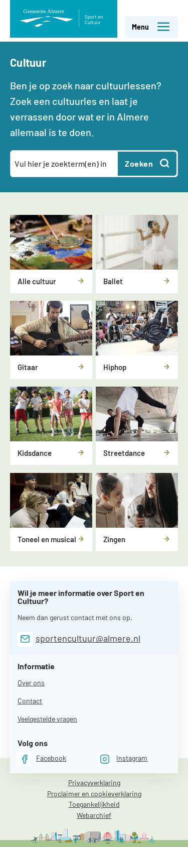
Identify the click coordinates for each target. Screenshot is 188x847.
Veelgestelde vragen (47, 718)
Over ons (31, 682)
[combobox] (65, 164)
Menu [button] (151, 27)
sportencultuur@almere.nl (88, 638)
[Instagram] (122, 759)
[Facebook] (42, 759)
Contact (30, 700)
